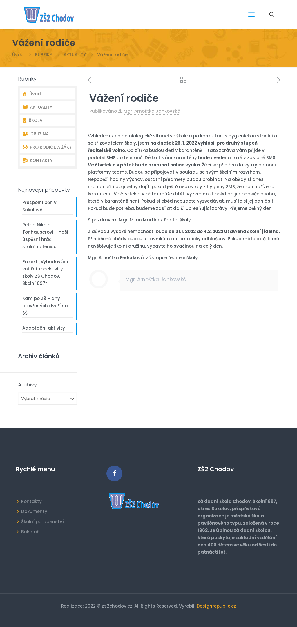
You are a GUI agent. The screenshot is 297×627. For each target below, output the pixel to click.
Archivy (27, 384)
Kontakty (31, 501)
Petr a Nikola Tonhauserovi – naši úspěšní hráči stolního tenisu (45, 236)
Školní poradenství (42, 522)
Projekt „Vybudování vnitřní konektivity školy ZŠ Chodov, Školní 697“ (45, 272)
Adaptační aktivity (43, 328)
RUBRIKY (43, 55)
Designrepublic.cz (216, 606)
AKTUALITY (75, 55)
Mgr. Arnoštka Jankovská (152, 111)
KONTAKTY (37, 160)
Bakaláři (30, 532)
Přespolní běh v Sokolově (39, 206)
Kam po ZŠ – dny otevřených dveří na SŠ (45, 305)
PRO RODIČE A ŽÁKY (47, 147)
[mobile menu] (251, 14)
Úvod (18, 55)
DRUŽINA (36, 134)
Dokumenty (34, 511)
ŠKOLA (32, 120)
